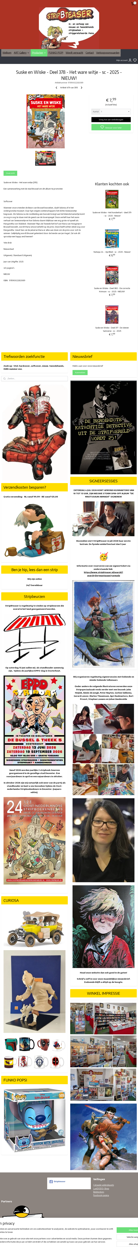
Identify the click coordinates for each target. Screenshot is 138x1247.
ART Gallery (22, 52)
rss (84, 1241)
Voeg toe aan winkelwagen (111, 119)
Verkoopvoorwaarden (107, 52)
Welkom (6, 52)
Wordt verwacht (74, 52)
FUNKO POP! (56, 52)
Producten (39, 52)
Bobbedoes (98, 1192)
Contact (90, 52)
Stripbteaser (57, 1182)
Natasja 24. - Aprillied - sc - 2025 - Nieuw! (112, 252)
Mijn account (124, 60)
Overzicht (10, 173)
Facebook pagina (101, 1195)
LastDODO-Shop (101, 1188)
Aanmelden (80, 372)
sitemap (78, 1241)
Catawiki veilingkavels (103, 1185)
